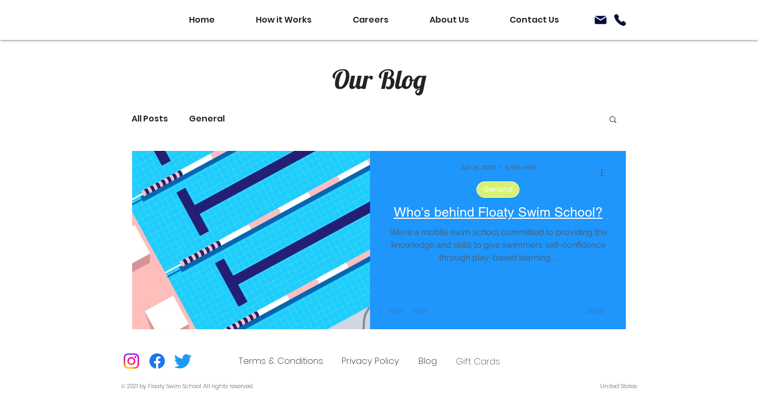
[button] (613, 120)
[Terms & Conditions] (281, 361)
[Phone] (620, 20)
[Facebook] (157, 361)
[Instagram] (131, 361)
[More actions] (605, 172)
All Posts (150, 119)
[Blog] (427, 361)
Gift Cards (478, 361)
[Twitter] (183, 361)
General (207, 119)
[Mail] (600, 20)
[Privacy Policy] (370, 361)
